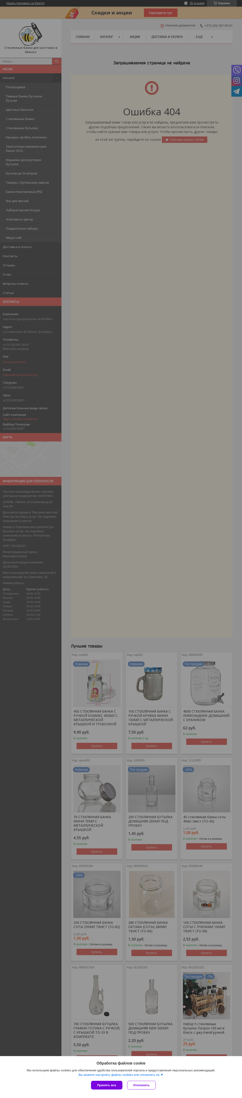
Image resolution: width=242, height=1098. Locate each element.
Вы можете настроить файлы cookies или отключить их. (119, 1075)
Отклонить (141, 1085)
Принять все (106, 1085)
